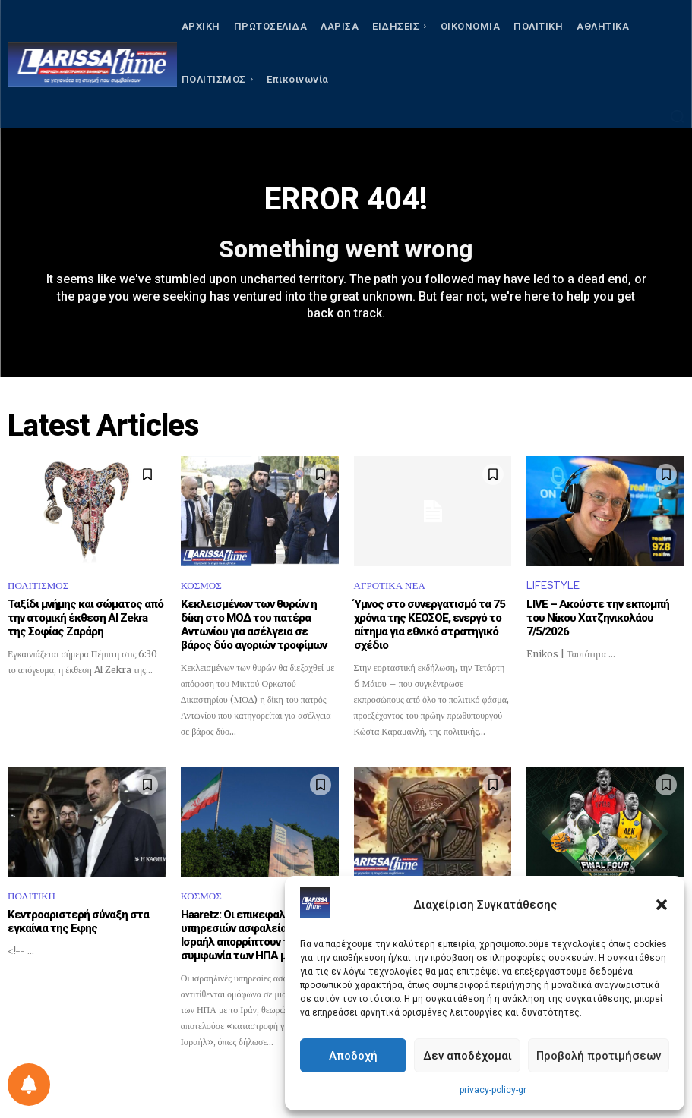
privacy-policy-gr (493, 1090)
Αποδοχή (353, 1056)
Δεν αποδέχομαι (467, 1056)
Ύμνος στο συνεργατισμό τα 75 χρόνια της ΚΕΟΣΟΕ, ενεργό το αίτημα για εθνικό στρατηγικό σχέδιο (429, 624)
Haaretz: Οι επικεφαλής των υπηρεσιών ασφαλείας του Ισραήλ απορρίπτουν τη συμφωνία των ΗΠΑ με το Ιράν (254, 935)
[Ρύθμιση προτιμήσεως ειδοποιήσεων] (29, 1084)
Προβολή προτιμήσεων (598, 1056)
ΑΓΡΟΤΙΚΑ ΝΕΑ (389, 585)
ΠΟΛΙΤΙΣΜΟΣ (38, 585)
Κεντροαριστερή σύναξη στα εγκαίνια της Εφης (78, 921)
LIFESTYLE (553, 585)
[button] (661, 904)
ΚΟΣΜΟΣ (201, 585)
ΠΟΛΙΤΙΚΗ (31, 896)
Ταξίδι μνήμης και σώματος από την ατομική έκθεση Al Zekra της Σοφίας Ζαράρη (85, 617)
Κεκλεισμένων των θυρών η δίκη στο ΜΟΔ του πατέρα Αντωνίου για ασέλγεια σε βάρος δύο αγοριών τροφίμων (254, 624)
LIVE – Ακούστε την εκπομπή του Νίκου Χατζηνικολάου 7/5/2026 (597, 617)
